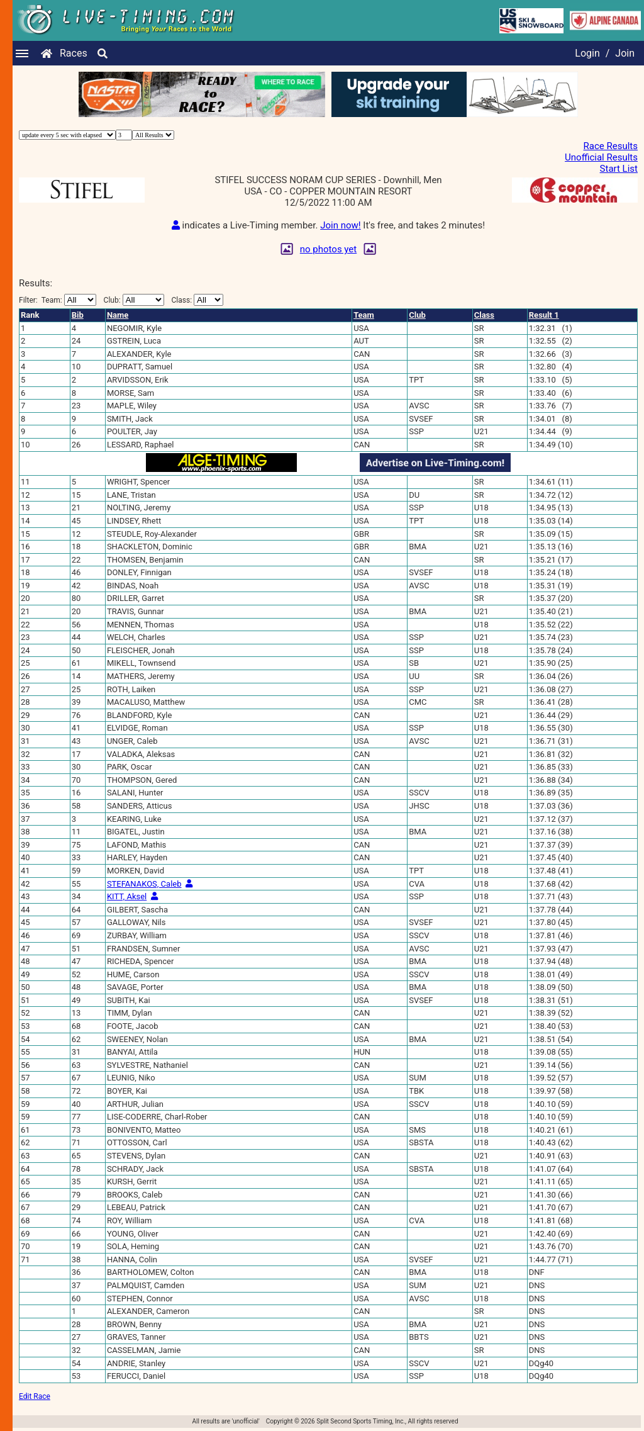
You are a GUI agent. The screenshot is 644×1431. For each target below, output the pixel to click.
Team (363, 315)
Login (587, 53)
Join (625, 53)
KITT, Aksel (127, 896)
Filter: (57, 300)
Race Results (611, 146)
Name (117, 315)
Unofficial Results (601, 157)
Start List (619, 168)
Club (417, 315)
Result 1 (544, 315)
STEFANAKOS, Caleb (144, 884)
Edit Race (34, 1396)
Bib (78, 315)
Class (484, 315)
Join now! (340, 225)
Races (73, 53)
